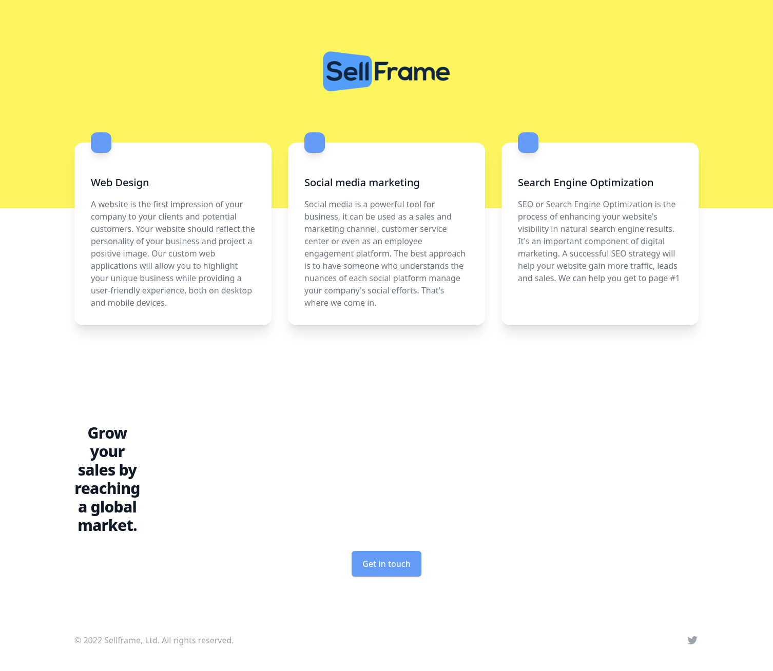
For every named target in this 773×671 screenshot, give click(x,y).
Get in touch (386, 563)
